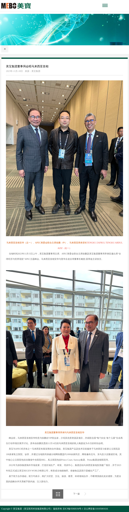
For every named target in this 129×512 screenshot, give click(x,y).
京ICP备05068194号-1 (73, 509)
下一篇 (76, 494)
